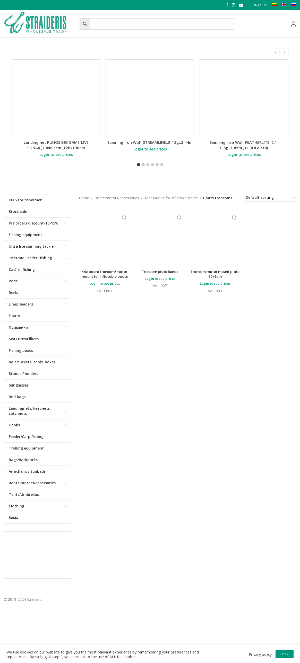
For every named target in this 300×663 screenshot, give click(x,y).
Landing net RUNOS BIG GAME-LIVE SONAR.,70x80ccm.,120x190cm (56, 145)
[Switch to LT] (274, 5)
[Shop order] (270, 198)
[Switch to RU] (294, 5)
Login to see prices (56, 154)
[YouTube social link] (241, 5)
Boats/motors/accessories (117, 197)
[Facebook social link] (227, 5)
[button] (284, 52)
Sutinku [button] (284, 654)
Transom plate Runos (159, 225)
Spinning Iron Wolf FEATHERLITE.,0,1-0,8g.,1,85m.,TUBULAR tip (244, 145)
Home (84, 197)
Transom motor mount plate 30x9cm (215, 232)
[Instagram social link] (233, 5)
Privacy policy (260, 654)
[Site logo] (40, 23)
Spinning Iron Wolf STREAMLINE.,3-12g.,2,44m (150, 142)
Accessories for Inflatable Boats (171, 197)
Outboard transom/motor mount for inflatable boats (104, 275)
